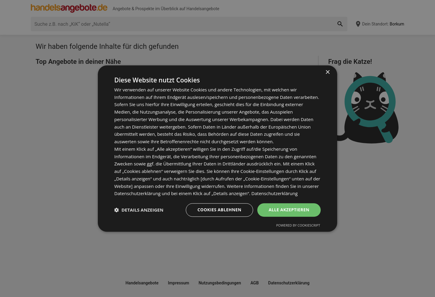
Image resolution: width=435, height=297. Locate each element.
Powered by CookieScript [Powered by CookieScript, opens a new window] (298, 225)
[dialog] (217, 148)
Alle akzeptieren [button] (289, 209)
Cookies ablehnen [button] (219, 209)
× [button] (327, 72)
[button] (138, 210)
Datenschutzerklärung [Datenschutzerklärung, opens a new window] (274, 194)
